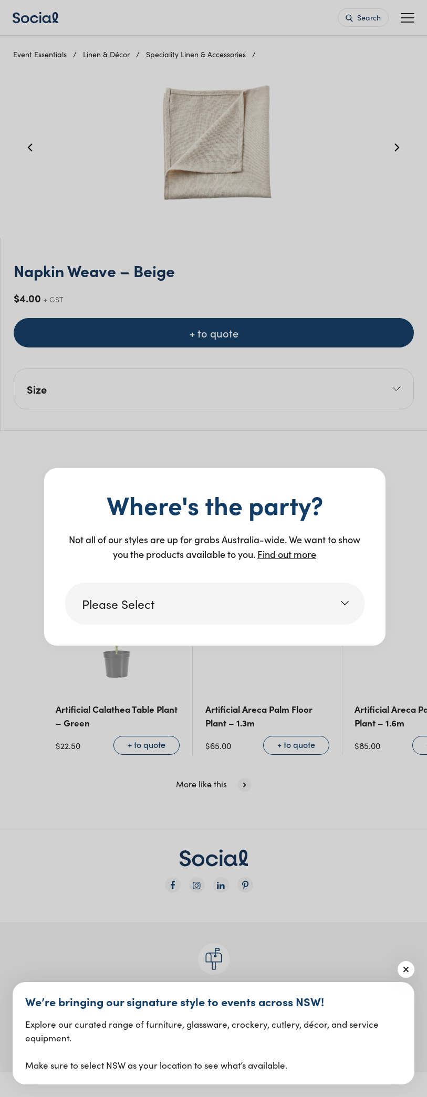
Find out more (286, 554)
